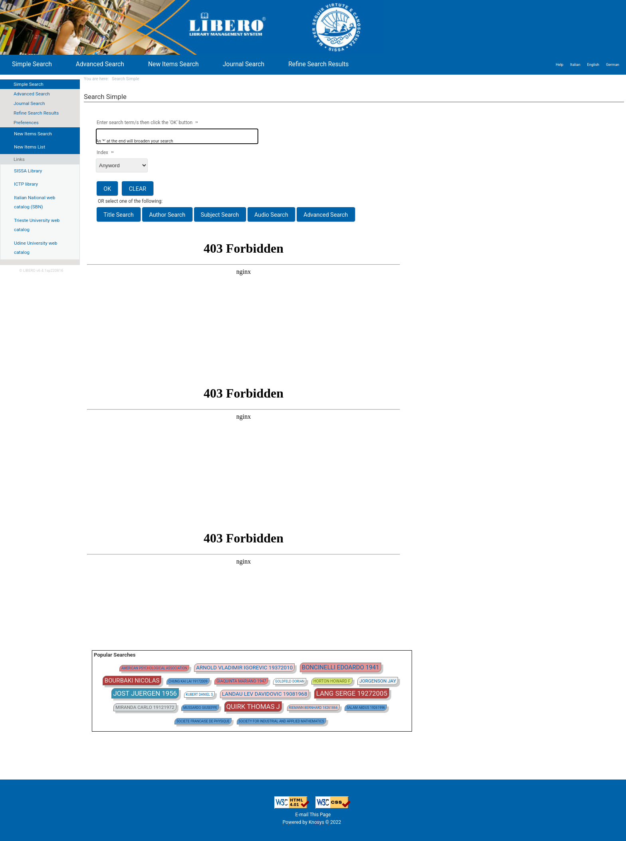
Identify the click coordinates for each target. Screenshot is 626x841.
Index (102, 152)
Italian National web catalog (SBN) (34, 202)
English (593, 64)
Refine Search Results (36, 113)
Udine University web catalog (35, 247)
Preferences (26, 122)
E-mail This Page (313, 814)
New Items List (29, 147)
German (612, 64)
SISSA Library (28, 171)
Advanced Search (32, 94)
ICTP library (26, 184)
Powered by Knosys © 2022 (312, 822)
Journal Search (29, 103)
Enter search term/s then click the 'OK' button (144, 122)
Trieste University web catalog (36, 225)
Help (559, 64)
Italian (575, 64)
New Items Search (173, 64)
